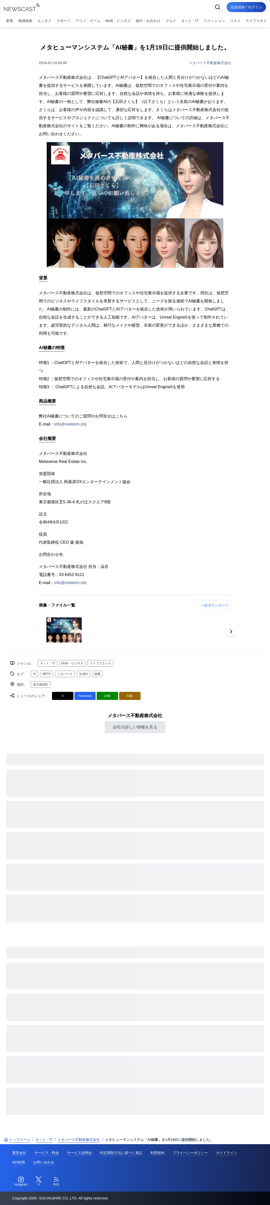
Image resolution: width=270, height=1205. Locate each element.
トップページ (17, 1140)
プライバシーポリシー (190, 1153)
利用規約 (157, 1153)
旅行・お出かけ (148, 21)
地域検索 (25, 21)
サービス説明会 (79, 1153)
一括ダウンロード (215, 605)
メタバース (64, 674)
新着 (9, 21)
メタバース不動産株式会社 (210, 63)
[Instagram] (21, 1181)
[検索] (217, 7)
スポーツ (64, 21)
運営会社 (19, 1153)
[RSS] (56, 1181)
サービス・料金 (46, 1153)
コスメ (235, 21)
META (46, 674)
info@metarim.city (70, 424)
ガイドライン (226, 1153)
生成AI (83, 674)
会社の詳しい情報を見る (135, 727)
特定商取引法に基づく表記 (121, 1153)
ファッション (214, 21)
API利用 (18, 1162)
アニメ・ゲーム (88, 21)
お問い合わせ (43, 1162)
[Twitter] (38, 1181)
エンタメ (44, 21)
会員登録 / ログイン (246, 7)
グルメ (171, 21)
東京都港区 (40, 684)
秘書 (97, 674)
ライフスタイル (100, 663)
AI (34, 674)
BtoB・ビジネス (118, 21)
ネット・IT (189, 21)
